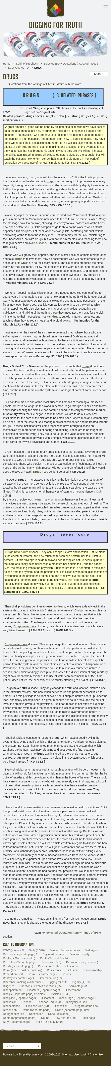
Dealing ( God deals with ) (19, 958)
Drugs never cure (16, 644)
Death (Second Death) (54, 958)
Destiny (66, 974)
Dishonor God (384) (48, 1002)
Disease (27, 1002)
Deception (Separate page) (19, 962)
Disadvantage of (77, 986)
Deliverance (54, 970)
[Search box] (22, 1046)
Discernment (73, 990)
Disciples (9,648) (60, 994)
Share (99, 73)
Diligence (9, 986)
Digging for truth (58, 982)
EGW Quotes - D (18, 67)
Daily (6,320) (37, 950)
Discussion (10, 1002)
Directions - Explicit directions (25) (40, 986)
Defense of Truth (48, 966)
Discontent (47, 998)
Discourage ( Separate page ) (77, 998)
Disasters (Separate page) (43, 990)
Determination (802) (51, 978)
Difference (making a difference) (23, 982)
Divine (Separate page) (36, 1010)
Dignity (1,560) (81, 982)
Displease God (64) (37, 1006)
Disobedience (11, 1006)
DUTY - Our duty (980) (49, 1021)
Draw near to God (65, 1017)
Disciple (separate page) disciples (24, 994)
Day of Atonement (53, 954)
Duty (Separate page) (16, 1021)
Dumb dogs (88, 1017)
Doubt (44, 1017)
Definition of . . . (73, 966)
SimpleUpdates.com (31, 1054)
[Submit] (38, 1046)
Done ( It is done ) (59, 1013)
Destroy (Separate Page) (18, 978)
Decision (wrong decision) (82, 962)
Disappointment (12, 990)
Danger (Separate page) (65, 950)
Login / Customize (92, 1054)
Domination (36, 1013)
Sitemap (67, 1054)
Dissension (10, 1010)
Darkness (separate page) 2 (20, 954)
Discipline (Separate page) (19, 998)
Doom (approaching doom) (19, 1017)
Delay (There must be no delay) (22, 970)
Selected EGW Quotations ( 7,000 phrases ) (71, 63)
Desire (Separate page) (42, 974)
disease (41, 243)
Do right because (13, 1013)
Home (6, 63)
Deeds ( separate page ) (18, 966)
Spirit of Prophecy (27, 63)
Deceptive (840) (51, 962)
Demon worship (92, 970)
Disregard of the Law (85, 1006)
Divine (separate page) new (72, 1010)
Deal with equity (79, 954)
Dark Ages (91, 950)
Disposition (60, 1006)
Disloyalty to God (76, 1002)
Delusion (72, 970)
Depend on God (13, 974)
